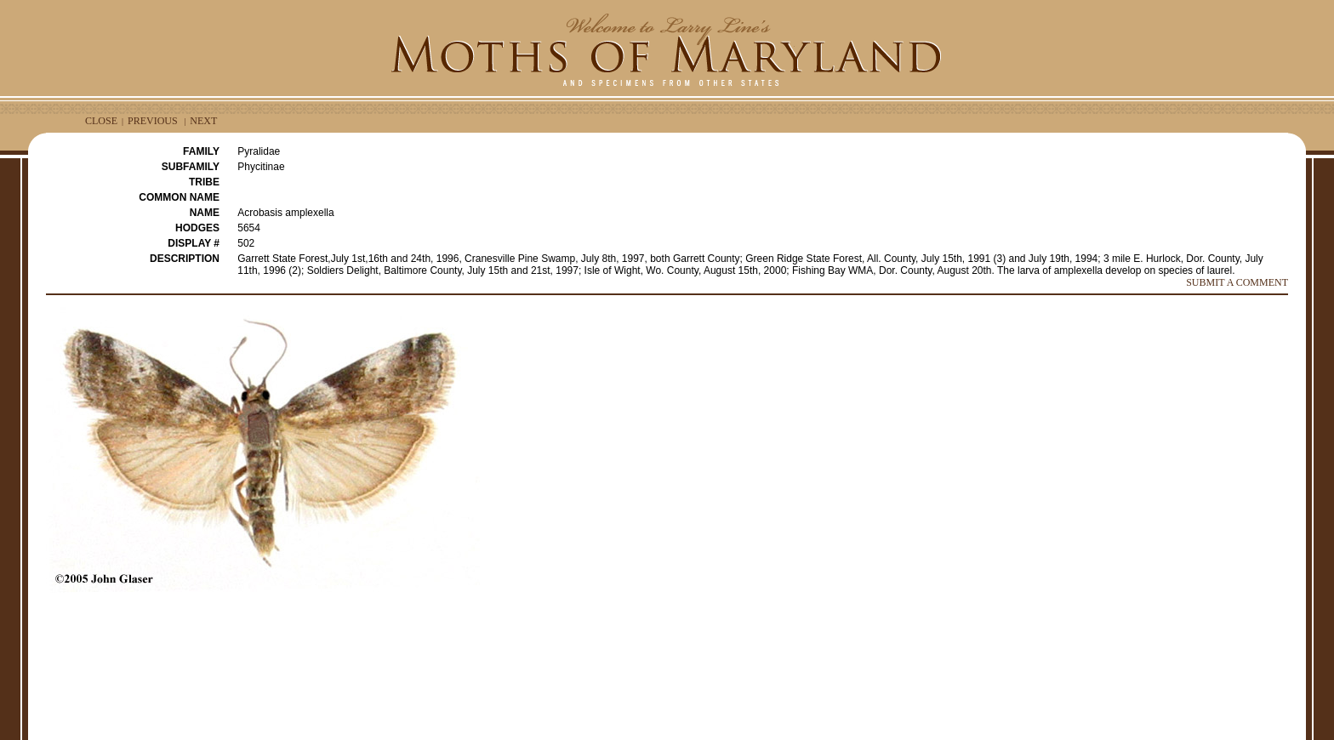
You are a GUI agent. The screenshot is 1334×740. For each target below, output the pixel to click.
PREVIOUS (153, 121)
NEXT (203, 121)
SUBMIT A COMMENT (1237, 282)
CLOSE (101, 121)
